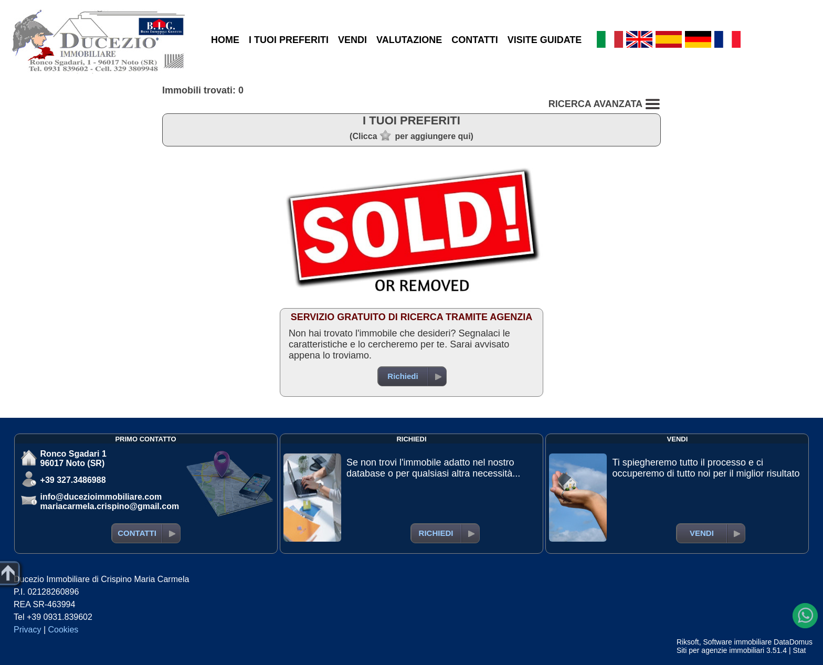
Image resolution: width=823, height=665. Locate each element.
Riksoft (688, 642)
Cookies (63, 629)
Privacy (27, 629)
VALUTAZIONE (409, 40)
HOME (225, 40)
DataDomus (793, 642)
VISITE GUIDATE (545, 40)
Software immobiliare (737, 642)
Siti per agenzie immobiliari (720, 650)
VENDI (352, 40)
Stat (799, 650)
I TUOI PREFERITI (289, 40)
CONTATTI (474, 40)
